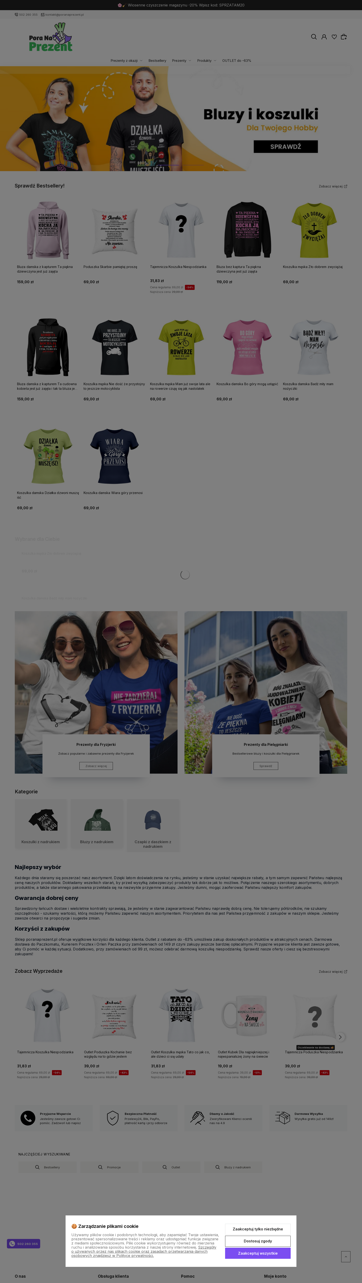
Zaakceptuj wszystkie (258, 1253)
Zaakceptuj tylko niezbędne (258, 1229)
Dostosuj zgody (258, 1241)
